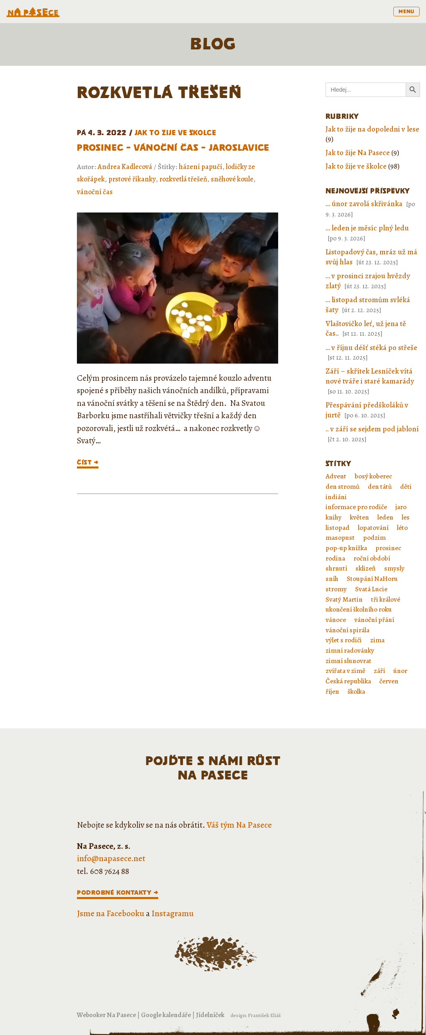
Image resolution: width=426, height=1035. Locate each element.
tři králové (385, 599)
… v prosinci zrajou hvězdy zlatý (368, 281)
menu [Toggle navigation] (406, 11)
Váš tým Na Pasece (239, 824)
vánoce (336, 619)
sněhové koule (232, 179)
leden (385, 517)
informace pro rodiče (356, 507)
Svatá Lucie (371, 589)
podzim (374, 537)
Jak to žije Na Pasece (358, 153)
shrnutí (336, 568)
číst (84, 462)
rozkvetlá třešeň (183, 179)
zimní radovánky (350, 650)
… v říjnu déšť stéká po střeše (371, 347)
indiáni (336, 497)
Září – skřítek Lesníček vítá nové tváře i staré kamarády (370, 376)
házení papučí (200, 166)
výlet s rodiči (344, 640)
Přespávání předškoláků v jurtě (367, 410)
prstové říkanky (132, 179)
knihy (334, 517)
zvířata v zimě (345, 670)
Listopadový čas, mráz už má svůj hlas (371, 257)
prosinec (388, 548)
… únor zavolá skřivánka (364, 204)
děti (406, 486)
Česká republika (348, 681)
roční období (371, 558)
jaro (400, 507)
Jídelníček (210, 1014)
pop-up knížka (346, 548)
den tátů (380, 486)
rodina (335, 558)
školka (356, 691)
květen (359, 517)
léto (402, 527)
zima (377, 640)
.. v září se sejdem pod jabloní (372, 429)
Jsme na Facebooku (110, 913)
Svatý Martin (344, 599)
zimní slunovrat (348, 660)
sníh (332, 578)
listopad (337, 527)
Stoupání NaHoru (372, 578)
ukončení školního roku (359, 609)
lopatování (373, 527)
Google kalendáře (166, 1014)
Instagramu (172, 913)
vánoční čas (95, 192)
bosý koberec (373, 476)
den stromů (342, 486)
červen (389, 681)
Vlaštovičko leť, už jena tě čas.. (366, 329)
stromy (336, 589)
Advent (336, 476)
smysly (394, 568)
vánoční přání (374, 619)
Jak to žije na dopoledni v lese (372, 129)
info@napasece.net (111, 858)
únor (400, 670)
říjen (332, 691)
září (379, 670)
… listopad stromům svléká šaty (368, 305)
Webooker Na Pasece (106, 1014)
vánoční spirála (347, 630)
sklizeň (365, 568)
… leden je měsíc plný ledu (367, 228)
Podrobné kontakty (114, 892)
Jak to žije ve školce (175, 132)
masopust (340, 537)
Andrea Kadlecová (125, 166)
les (406, 517)
